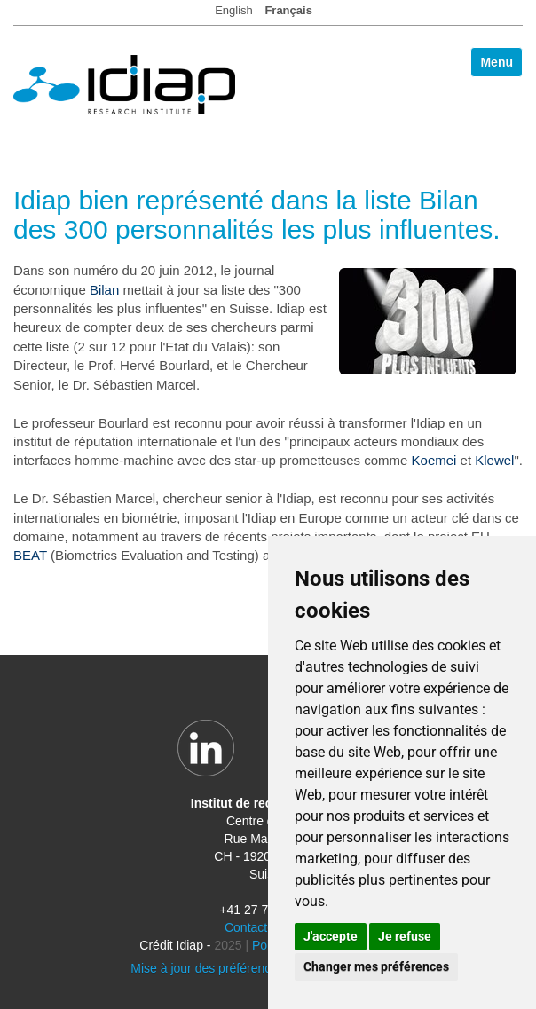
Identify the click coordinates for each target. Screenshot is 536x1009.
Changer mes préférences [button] (376, 966)
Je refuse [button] (404, 936)
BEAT (30, 555)
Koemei (434, 460)
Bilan (104, 289)
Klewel (494, 460)
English (234, 10)
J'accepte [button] (330, 936)
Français (287, 10)
